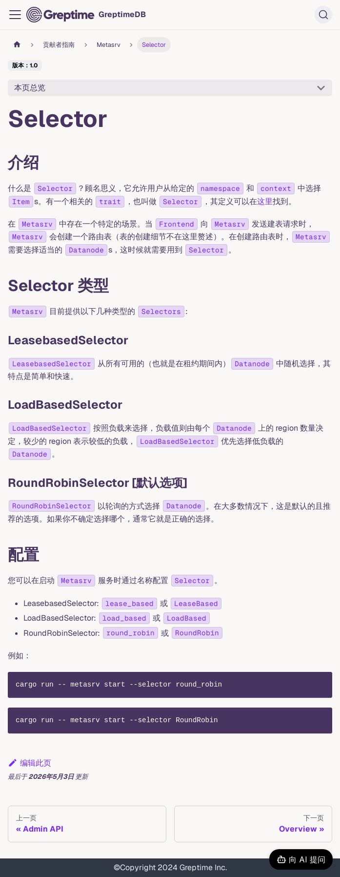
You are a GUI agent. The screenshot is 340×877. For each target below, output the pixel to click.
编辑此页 (29, 763)
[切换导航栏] (15, 14)
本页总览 (29, 88)
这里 (265, 201)
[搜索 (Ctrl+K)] (323, 14)
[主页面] (17, 44)
